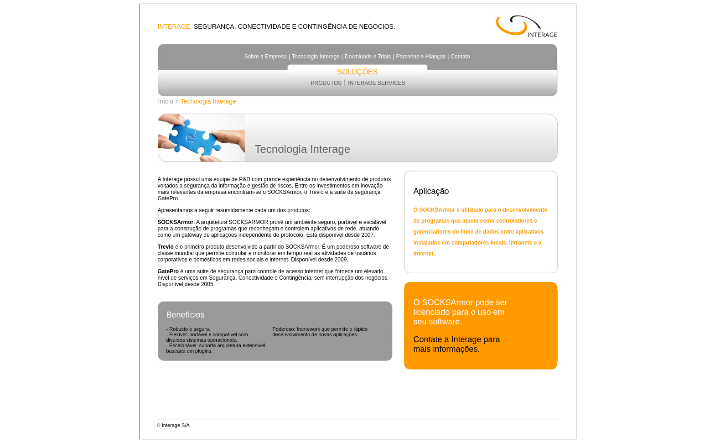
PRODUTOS (326, 83)
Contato (460, 56)
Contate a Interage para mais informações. (457, 344)
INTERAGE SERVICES (376, 83)
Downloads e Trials (368, 56)
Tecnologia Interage (316, 56)
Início (165, 101)
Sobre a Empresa (265, 56)
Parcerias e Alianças (421, 56)
